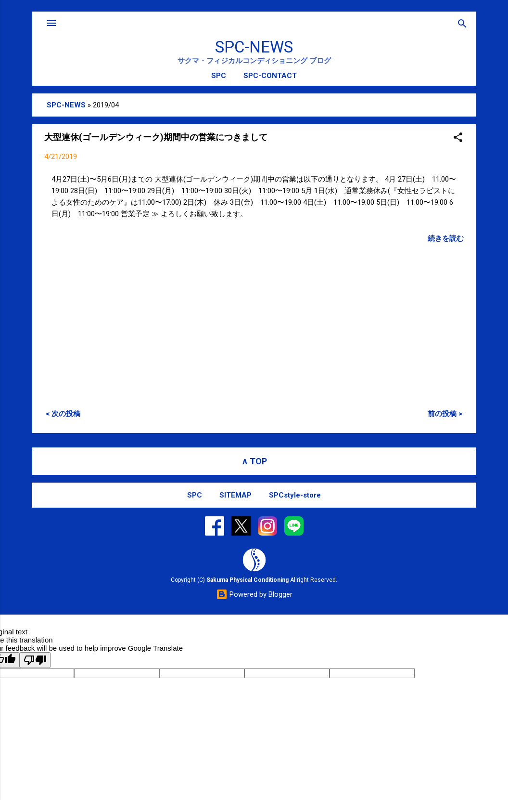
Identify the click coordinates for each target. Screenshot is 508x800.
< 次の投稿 (63, 413)
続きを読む (446, 238)
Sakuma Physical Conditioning (247, 580)
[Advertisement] (254, 319)
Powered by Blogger (254, 594)
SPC (218, 75)
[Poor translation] (35, 660)
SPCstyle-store (295, 495)
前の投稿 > (445, 413)
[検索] (462, 24)
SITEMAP (235, 495)
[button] (458, 137)
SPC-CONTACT (270, 75)
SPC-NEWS (254, 47)
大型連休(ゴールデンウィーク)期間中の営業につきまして (155, 137)
